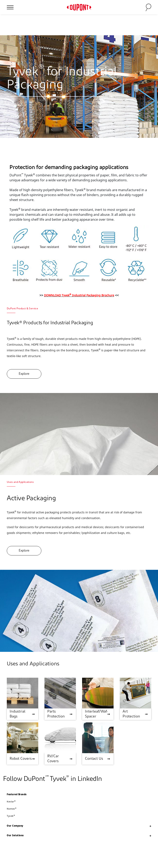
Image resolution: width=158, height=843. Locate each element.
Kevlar (11, 801)
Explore (24, 374)
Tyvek (11, 815)
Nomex (11, 808)
